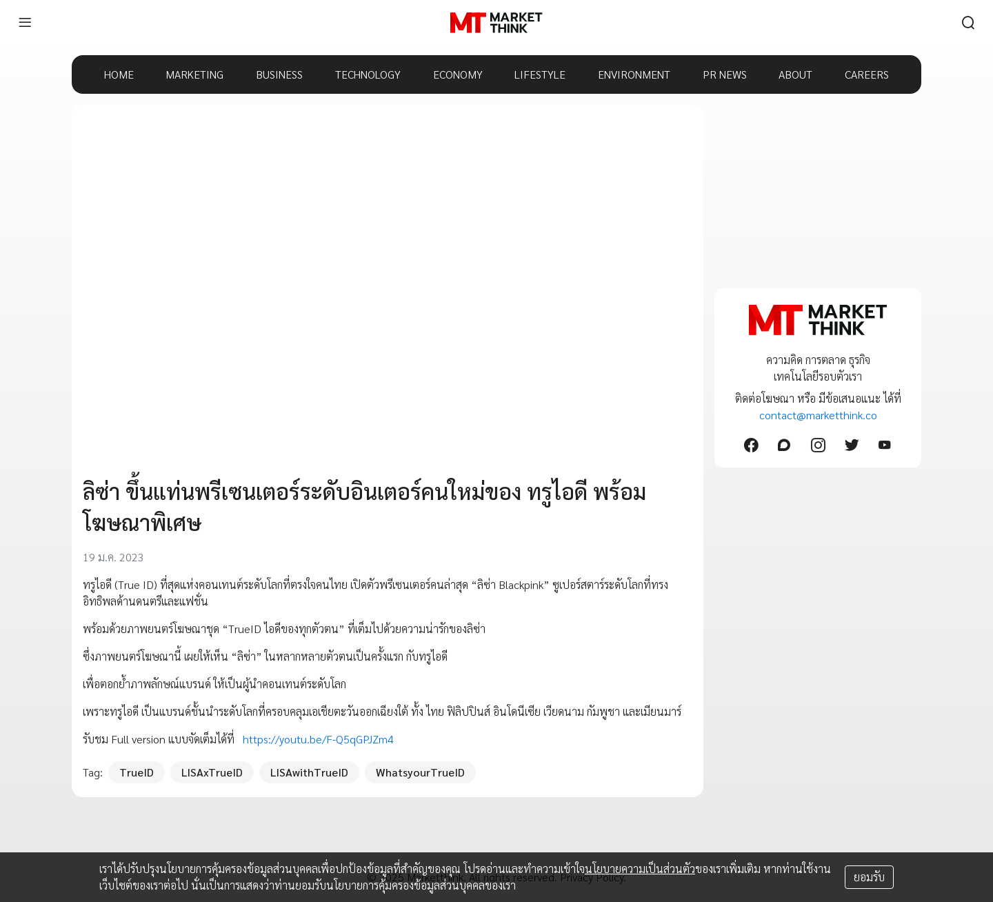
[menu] (25, 23)
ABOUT (795, 74)
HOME (119, 74)
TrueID (136, 772)
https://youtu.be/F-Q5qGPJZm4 (318, 739)
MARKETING (194, 74)
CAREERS (867, 74)
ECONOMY (458, 74)
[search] (968, 23)
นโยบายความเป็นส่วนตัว (640, 868)
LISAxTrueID (212, 772)
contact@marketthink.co (818, 415)
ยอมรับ (869, 877)
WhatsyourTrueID (420, 772)
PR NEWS (725, 74)
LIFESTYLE (539, 74)
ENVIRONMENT (634, 74)
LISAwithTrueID (309, 772)
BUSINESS (279, 74)
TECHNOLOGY (368, 74)
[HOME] (496, 23)
